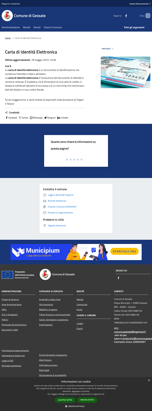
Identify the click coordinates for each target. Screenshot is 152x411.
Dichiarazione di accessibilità (52, 375)
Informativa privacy (48, 365)
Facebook (11, 117)
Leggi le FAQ (7, 360)
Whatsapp (36, 117)
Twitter (23, 117)
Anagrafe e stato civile (49, 299)
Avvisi (79, 309)
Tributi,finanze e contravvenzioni (54, 314)
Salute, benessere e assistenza (53, 319)
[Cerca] (147, 15)
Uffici (4, 309)
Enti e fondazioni (10, 314)
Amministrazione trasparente (53, 355)
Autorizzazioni (46, 324)
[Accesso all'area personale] (139, 4)
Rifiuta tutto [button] (87, 400)
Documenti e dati (10, 329)
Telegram (50, 117)
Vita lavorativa (46, 304)
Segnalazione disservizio (13, 355)
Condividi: (12, 113)
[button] (76, 406)
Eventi (80, 328)
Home (8, 38)
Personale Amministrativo (14, 324)
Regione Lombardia (11, 3)
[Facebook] (122, 15)
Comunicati (82, 304)
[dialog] (76, 394)
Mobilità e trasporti (48, 309)
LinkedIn (62, 117)
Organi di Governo (10, 299)
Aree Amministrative (12, 304)
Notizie (80, 299)
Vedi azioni (108, 48)
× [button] (149, 380)
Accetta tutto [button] (65, 400)
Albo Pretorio (45, 360)
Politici (5, 319)
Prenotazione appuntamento (15, 350)
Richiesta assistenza (11, 365)
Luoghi (80, 323)
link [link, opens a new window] (102, 394)
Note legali (44, 370)
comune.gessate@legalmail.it (130, 332)
